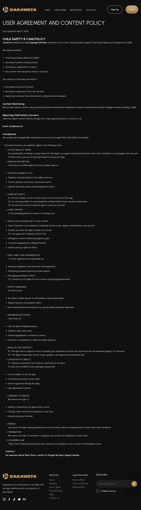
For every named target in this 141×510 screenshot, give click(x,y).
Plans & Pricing (55, 491)
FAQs (51, 494)
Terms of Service (80, 483)
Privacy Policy (79, 480)
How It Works (55, 487)
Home (47, 10)
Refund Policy (79, 487)
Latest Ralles (60, 10)
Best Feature (76, 10)
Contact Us (91, 10)
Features (53, 483)
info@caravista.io (106, 491)
